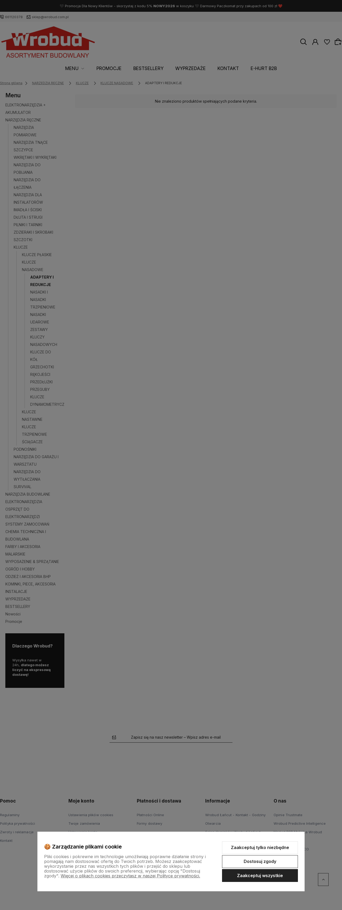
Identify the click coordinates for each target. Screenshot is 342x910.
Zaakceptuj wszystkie (260, 875)
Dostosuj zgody (260, 861)
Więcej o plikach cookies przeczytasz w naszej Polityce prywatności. (130, 875)
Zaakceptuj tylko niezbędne (260, 847)
